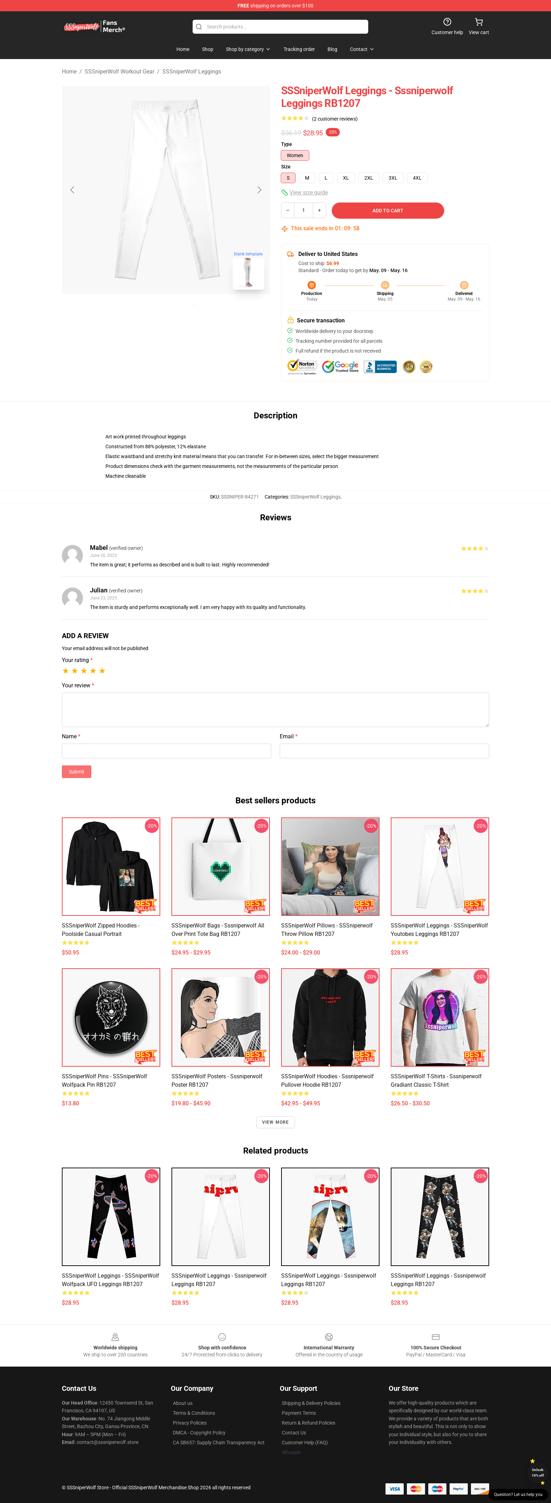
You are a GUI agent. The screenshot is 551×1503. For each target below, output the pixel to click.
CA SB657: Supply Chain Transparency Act (219, 1442)
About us (183, 1403)
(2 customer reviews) (335, 119)
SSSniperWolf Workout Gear (119, 71)
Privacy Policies (190, 1423)
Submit (76, 772)
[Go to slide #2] (184, 310)
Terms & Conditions (194, 1413)
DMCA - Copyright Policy (199, 1432)
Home (69, 71)
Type (286, 144)
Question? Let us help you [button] (518, 1494)
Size (286, 166)
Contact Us (294, 1432)
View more (275, 1122)
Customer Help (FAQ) (305, 1442)
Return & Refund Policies (308, 1423)
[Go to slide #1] (147, 310)
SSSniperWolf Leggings (191, 71)
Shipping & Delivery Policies (311, 1403)
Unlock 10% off (538, 1472)
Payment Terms (299, 1413)
